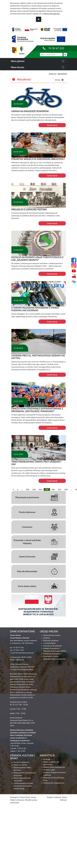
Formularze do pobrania (52, 646)
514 (40, 489)
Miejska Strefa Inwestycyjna (54, 767)
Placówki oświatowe (21, 762)
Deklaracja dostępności (52, 654)
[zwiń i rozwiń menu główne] (63, 61)
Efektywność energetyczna (53, 783)
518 (65, 489)
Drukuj (59, 80)
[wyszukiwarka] (51, 54)
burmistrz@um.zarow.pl (25, 653)
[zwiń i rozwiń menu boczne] (63, 67)
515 (46, 489)
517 (59, 489)
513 (34, 489)
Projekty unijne (49, 770)
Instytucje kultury (20, 765)
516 (53, 489)
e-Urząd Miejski (49, 643)
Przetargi (46, 759)
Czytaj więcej (52, 125)
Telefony (46, 638)
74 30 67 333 (56, 48)
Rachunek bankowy (50, 640)
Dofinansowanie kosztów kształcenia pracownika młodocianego (23, 785)
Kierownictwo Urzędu (51, 635)
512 (27, 489)
